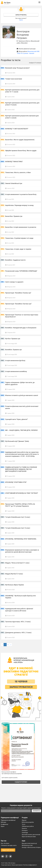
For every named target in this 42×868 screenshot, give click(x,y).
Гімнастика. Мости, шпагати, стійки (18, 172)
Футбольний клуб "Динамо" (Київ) (17, 441)
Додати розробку (21, 782)
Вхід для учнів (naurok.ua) (29, 843)
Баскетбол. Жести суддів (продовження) (19, 140)
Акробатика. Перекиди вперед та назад (19, 205)
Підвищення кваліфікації (8, 820)
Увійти (21, 20)
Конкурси (24, 830)
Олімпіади (25, 832)
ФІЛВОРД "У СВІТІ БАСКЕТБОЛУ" (16, 129)
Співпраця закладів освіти (8, 845)
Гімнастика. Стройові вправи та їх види (19, 238)
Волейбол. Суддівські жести (15, 260)
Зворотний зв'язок (8, 850)
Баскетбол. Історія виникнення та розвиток (20, 227)
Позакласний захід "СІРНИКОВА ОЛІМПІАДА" (21, 271)
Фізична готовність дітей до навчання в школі (21, 395)
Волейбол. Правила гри (13, 349)
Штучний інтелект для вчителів (31, 834)
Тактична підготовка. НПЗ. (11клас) (18, 622)
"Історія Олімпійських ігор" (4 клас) (17, 517)
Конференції (4, 824)
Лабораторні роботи (28, 826)
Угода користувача (6, 865)
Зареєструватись (21, 15)
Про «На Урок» (5, 843)
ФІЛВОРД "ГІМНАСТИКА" (14, 161)
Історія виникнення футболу (15, 360)
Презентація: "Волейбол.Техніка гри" (18, 293)
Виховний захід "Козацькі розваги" (17, 68)
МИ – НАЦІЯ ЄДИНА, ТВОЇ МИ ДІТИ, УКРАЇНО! (21, 430)
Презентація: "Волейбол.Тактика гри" (18, 304)
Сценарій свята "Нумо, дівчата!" (16, 419)
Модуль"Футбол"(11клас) (14, 574)
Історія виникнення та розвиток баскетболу (20, 194)
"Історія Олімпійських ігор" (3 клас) (17, 528)
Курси (2, 826)
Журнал (24, 820)
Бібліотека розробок (28, 822)
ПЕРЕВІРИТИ (36, 810)
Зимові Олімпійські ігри (13, 183)
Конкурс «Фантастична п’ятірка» (31, 847)
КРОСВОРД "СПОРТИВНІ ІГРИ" (16, 482)
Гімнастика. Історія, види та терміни (18, 249)
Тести (23, 824)
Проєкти (24, 828)
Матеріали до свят (27, 845)
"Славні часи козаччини (13, 79)
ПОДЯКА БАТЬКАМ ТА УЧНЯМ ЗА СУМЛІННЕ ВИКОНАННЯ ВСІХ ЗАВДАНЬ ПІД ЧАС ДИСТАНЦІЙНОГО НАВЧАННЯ (21, 469)
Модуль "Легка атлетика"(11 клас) (17, 563)
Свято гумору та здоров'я (14, 282)
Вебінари (3, 822)
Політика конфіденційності (30, 865)
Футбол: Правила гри (12, 338)
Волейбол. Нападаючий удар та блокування (20, 328)
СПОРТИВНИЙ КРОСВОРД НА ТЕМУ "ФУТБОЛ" (21, 493)
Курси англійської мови (29, 836)
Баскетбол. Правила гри (13, 216)
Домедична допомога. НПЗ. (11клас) (18, 632)
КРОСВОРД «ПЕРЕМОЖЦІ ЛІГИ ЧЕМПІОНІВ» (20, 539)
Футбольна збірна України (14, 585)
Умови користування (17, 865)
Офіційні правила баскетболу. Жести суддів (20, 150)
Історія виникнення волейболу (16, 371)
